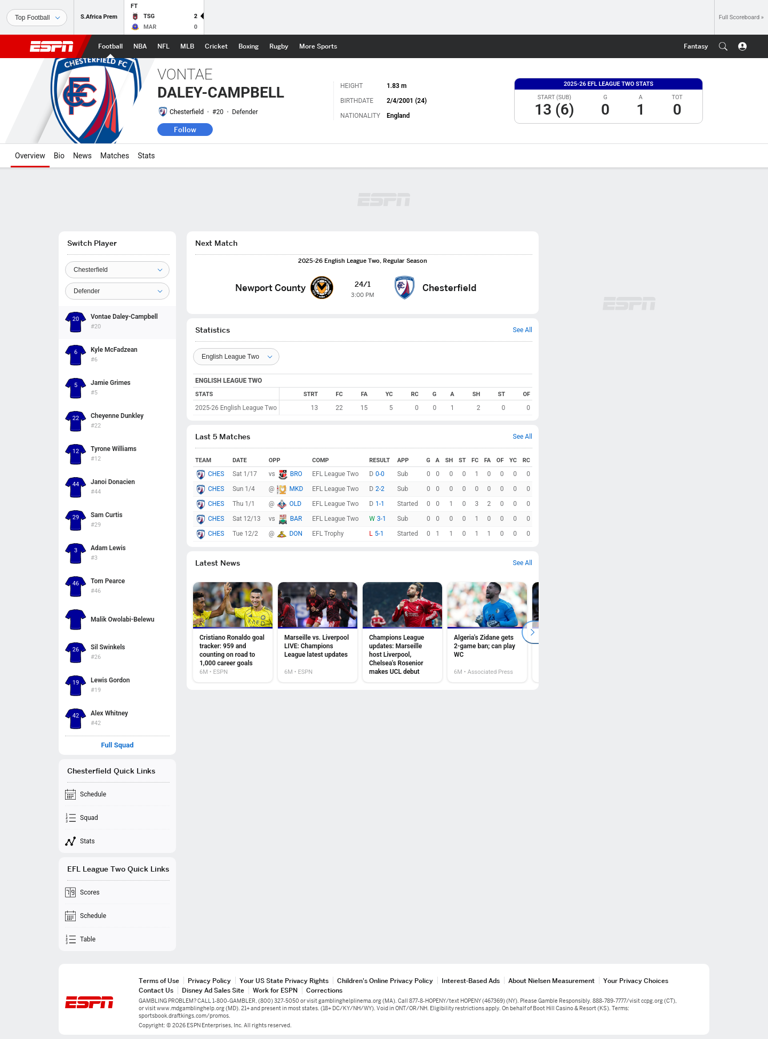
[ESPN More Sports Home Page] (318, 46)
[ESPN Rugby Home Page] (279, 46)
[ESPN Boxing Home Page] (248, 46)
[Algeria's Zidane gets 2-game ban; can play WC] (487, 632)
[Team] (117, 270)
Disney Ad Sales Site (213, 990)
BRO (296, 474)
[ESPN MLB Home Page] (187, 46)
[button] (723, 46)
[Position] (117, 291)
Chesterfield (187, 112)
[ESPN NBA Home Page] (140, 46)
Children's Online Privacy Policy (385, 981)
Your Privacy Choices (635, 981)
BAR (296, 518)
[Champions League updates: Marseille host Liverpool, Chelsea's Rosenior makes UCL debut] (402, 632)
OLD (295, 504)
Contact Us (156, 990)
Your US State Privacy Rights (284, 981)
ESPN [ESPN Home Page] (52, 46)
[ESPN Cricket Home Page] (216, 46)
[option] (233, 632)
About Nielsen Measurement (551, 981)
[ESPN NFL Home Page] (163, 46)
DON (295, 533)
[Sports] (37, 18)
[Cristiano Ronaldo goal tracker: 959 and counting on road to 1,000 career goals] (233, 632)
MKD (296, 489)
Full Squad (117, 745)
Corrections (324, 990)
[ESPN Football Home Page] (110, 46)
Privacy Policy (209, 981)
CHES (216, 474)
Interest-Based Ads (471, 981)
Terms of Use (159, 981)
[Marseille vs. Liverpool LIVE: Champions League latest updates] (317, 632)
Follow (185, 129)
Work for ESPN (275, 990)
